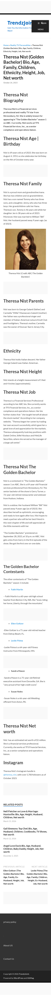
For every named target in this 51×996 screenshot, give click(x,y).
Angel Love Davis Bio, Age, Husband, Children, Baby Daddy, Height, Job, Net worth (23, 848)
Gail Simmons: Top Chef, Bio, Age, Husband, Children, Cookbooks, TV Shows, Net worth (25, 831)
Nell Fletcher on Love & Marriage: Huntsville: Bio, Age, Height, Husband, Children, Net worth (23, 814)
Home (6, 45)
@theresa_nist (10, 774)
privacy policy (9, 922)
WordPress (18, 978)
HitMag (30, 978)
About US (8, 945)
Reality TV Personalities (20, 45)
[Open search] (42, 23)
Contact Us (8, 958)
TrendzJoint (21, 22)
